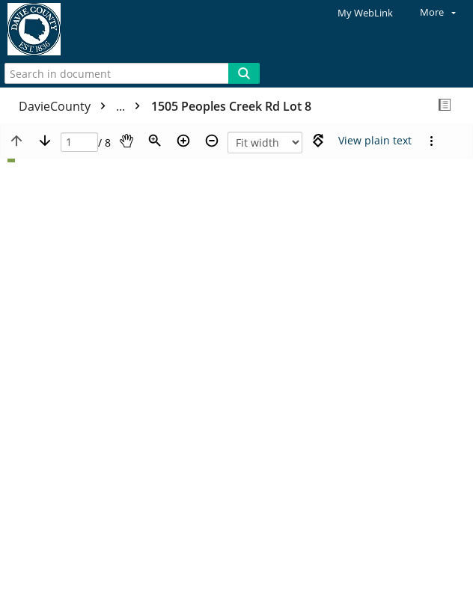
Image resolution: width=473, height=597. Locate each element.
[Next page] (45, 140)
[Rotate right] (318, 140)
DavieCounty (83, 106)
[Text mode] (375, 140)
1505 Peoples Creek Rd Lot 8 (231, 106)
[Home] (63, 29)
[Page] (79, 142)
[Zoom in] (183, 140)
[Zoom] (155, 140)
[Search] (244, 73)
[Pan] (126, 140)
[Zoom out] (212, 140)
